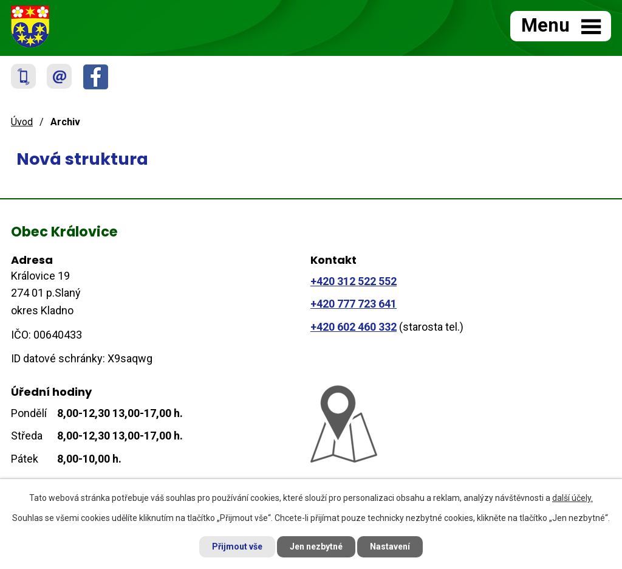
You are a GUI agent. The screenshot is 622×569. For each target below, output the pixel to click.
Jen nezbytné (316, 546)
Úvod (22, 122)
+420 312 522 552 (353, 281)
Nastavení (390, 546)
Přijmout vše (237, 546)
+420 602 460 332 (353, 326)
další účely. (572, 498)
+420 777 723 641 (353, 303)
